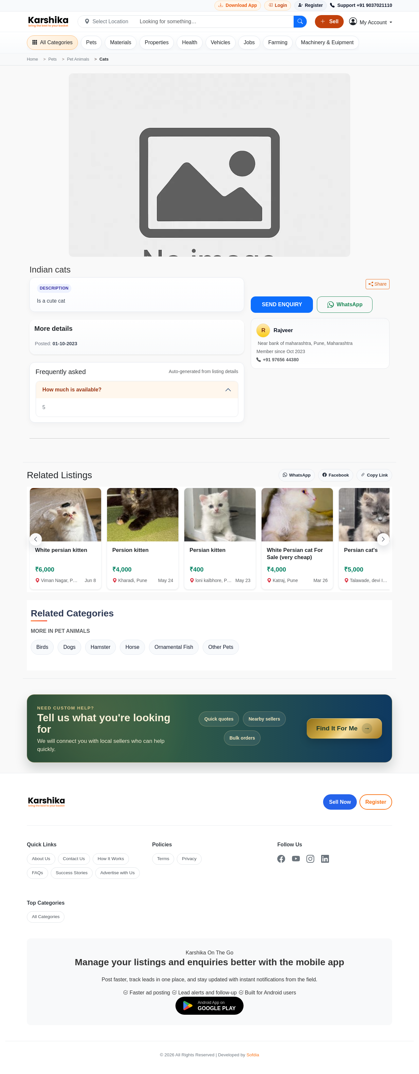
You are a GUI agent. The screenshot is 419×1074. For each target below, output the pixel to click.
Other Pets (220, 647)
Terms (163, 858)
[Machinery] (327, 42)
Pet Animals (78, 59)
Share (378, 284)
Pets (52, 59)
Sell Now (340, 802)
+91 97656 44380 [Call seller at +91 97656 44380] (277, 359)
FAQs (37, 872)
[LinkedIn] (325, 859)
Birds (42, 647)
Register (375, 802)
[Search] (300, 22)
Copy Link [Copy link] (374, 475)
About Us (41, 858)
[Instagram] (310, 859)
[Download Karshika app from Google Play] (237, 5)
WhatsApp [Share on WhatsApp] (297, 475)
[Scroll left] (35, 539)
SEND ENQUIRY (282, 304)
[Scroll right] (383, 539)
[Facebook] (281, 859)
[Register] (310, 5)
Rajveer (283, 330)
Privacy (189, 858)
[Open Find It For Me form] (209, 728)
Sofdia (252, 1054)
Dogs (69, 647)
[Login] (277, 5)
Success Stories (71, 872)
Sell (329, 22)
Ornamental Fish (174, 647)
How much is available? (72, 389)
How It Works (111, 858)
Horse (132, 647)
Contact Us (74, 858)
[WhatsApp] (345, 304)
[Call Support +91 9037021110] (361, 5)
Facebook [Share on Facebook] (335, 475)
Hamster (100, 647)
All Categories (46, 916)
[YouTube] (296, 859)
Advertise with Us (117, 872)
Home (32, 59)
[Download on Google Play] (209, 1006)
